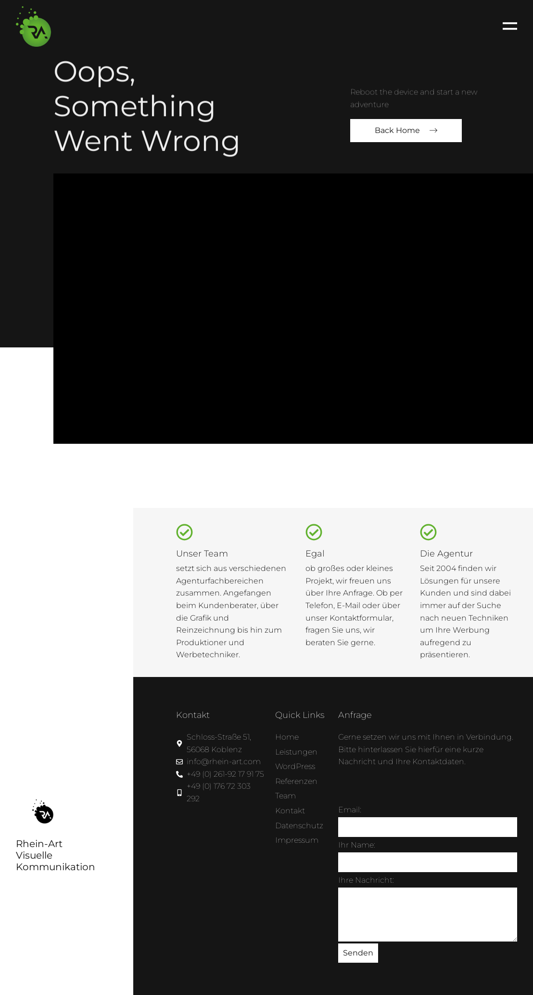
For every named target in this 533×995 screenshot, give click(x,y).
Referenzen (296, 781)
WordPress (295, 766)
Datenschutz (299, 825)
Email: (349, 809)
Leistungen (296, 751)
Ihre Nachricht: (366, 880)
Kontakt (290, 810)
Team (285, 795)
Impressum (296, 840)
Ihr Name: (356, 844)
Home (287, 737)
